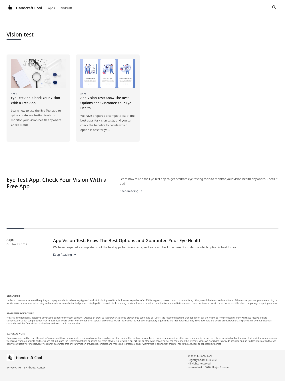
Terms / (23, 367)
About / (32, 367)
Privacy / (12, 367)
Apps (51, 8)
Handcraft (65, 8)
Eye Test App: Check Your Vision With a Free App (57, 183)
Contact (41, 367)
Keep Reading (131, 191)
